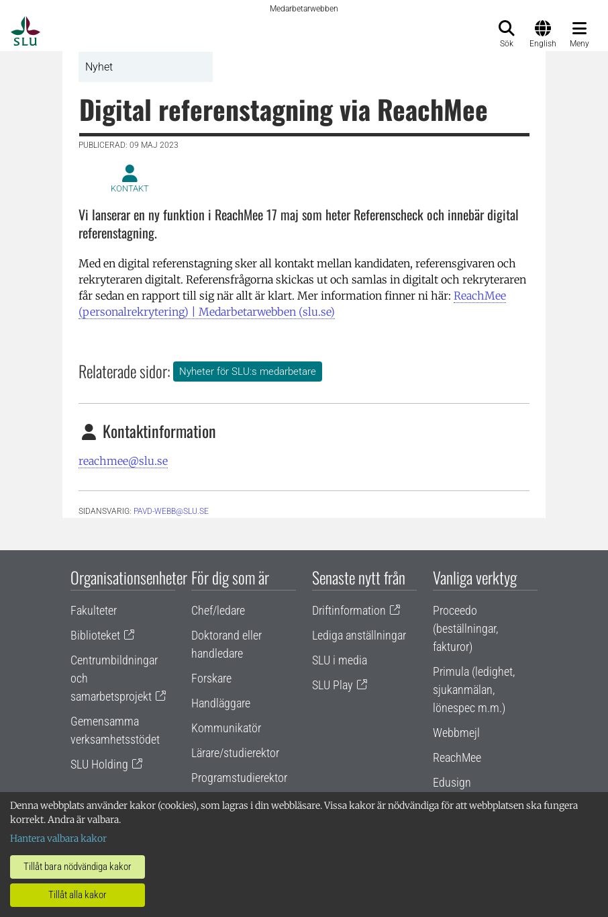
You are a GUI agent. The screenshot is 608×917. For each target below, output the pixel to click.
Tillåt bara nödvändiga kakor (77, 867)
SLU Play (332, 685)
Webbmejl (456, 733)
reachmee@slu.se (123, 461)
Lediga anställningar (359, 635)
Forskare (211, 678)
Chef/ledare (218, 610)
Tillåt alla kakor (77, 895)
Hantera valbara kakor (58, 838)
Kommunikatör (226, 728)
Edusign (452, 782)
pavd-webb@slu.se (171, 511)
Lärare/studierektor (235, 753)
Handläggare (220, 703)
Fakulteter (93, 610)
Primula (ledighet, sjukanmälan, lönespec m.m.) (474, 689)
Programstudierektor (239, 778)
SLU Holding (99, 764)
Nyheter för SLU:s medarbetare (247, 371)
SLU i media (339, 660)
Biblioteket (95, 635)
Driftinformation (349, 610)
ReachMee (457, 757)
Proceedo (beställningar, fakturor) (465, 628)
